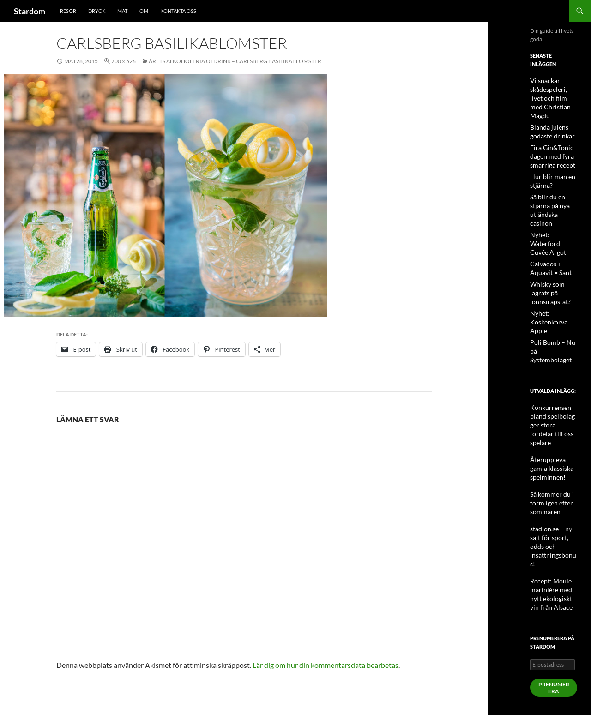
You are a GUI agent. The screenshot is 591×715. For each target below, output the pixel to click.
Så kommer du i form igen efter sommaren (548, 427)
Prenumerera (553, 590)
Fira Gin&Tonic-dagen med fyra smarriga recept (549, 144)
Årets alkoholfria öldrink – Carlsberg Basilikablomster (235, 61)
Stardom (29, 11)
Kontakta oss (178, 11)
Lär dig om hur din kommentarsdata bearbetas (325, 665)
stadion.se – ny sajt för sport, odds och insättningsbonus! (553, 460)
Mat (122, 11)
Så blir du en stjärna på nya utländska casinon (553, 191)
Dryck (96, 11)
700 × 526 (123, 61)
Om (143, 11)
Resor (68, 11)
